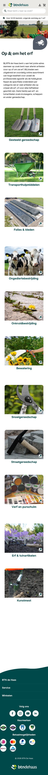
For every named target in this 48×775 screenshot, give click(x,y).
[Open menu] (5, 5)
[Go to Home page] (18, 5)
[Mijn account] (39, 5)
